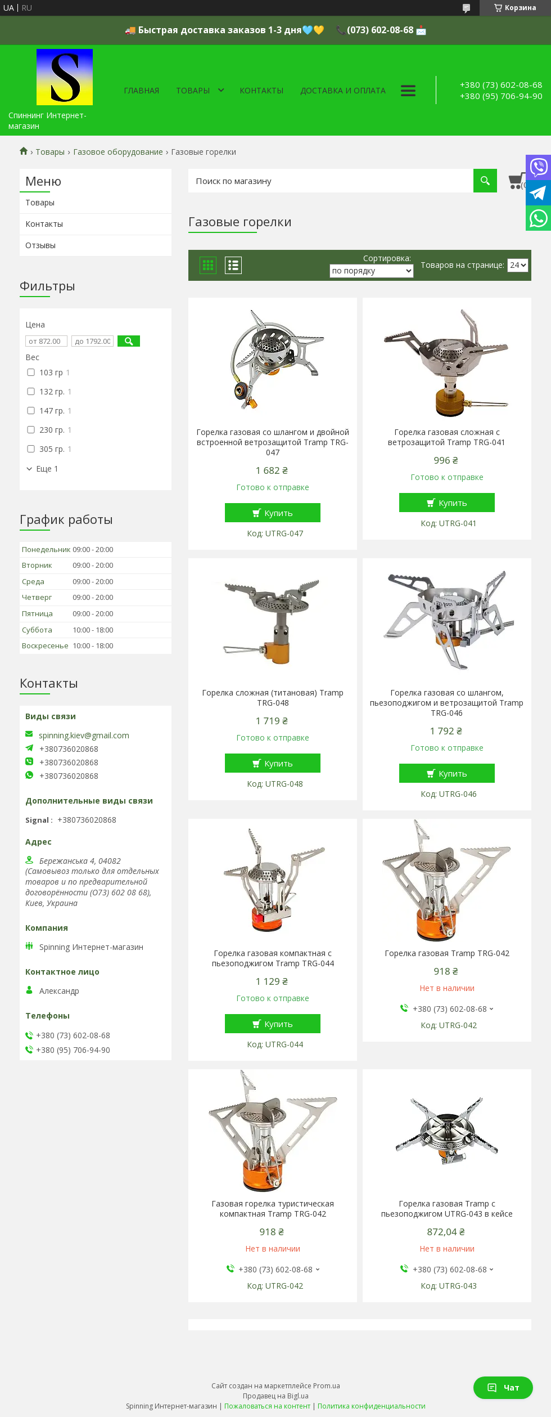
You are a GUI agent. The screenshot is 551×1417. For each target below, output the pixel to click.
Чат (503, 1387)
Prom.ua (326, 1386)
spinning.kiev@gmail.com (84, 735)
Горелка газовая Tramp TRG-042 (447, 953)
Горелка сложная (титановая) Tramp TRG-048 (273, 698)
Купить (278, 512)
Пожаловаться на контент (267, 1406)
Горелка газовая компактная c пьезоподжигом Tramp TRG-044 (273, 958)
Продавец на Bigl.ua (276, 1396)
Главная (141, 90)
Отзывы (40, 245)
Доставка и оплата (343, 90)
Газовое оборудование (118, 152)
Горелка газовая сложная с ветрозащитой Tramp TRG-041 (446, 437)
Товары (193, 90)
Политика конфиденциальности (372, 1406)
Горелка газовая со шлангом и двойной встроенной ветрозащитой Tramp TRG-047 (272, 442)
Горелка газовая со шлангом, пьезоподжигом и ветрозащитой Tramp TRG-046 (446, 703)
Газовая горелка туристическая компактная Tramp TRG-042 (272, 1209)
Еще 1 (47, 468)
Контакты (261, 90)
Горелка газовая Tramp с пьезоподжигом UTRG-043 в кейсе (447, 1209)
